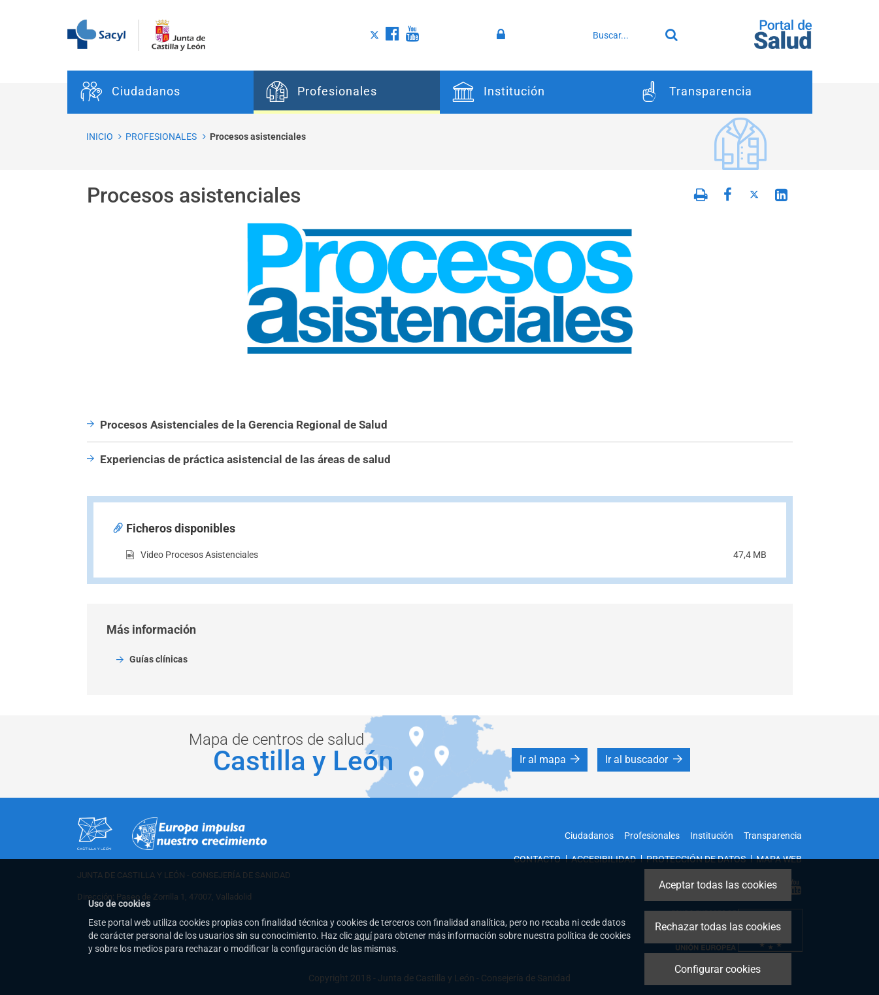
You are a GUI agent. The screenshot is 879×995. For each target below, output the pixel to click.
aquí (363, 935)
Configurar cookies (717, 969)
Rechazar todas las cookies (718, 927)
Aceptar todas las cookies (718, 885)
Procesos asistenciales (258, 136)
